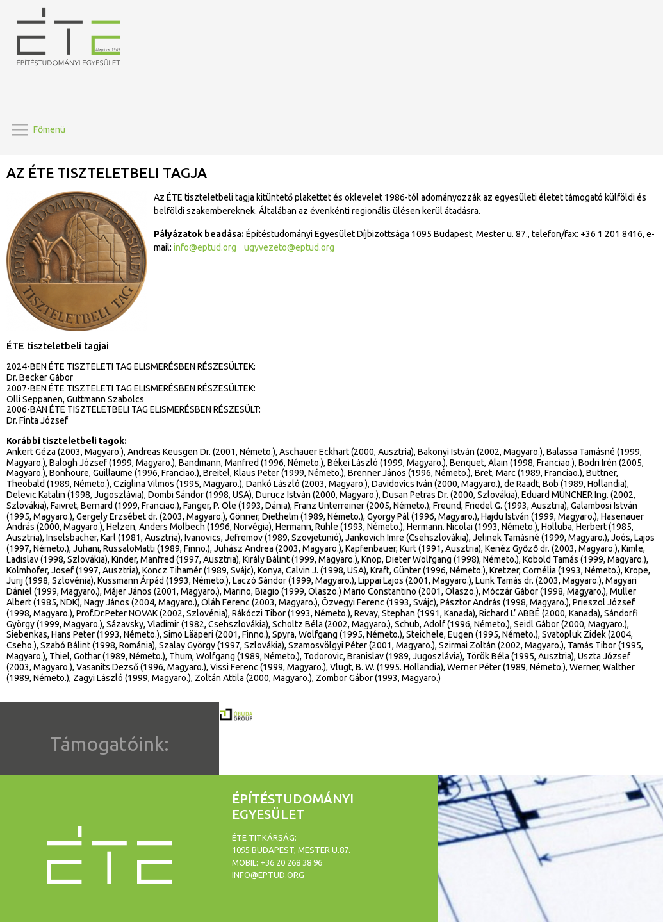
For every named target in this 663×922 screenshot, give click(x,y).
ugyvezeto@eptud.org (289, 247)
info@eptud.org (205, 247)
